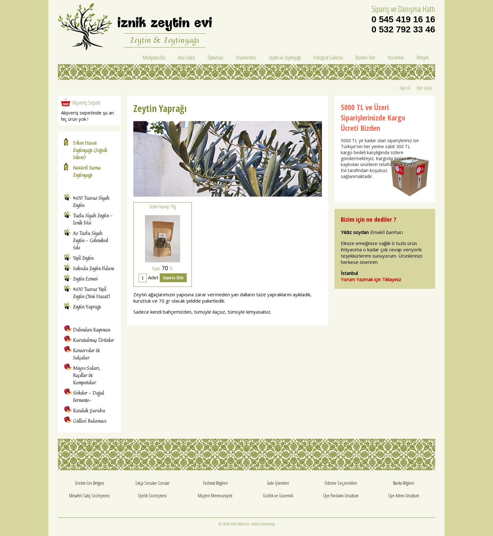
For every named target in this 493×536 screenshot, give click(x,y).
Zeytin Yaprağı (87, 306)
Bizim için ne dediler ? (368, 219)
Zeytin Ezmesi (85, 278)
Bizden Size (365, 57)
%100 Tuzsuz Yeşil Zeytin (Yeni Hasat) (91, 293)
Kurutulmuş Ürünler (93, 340)
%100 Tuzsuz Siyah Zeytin (91, 201)
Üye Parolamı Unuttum (340, 495)
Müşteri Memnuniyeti (215, 495)
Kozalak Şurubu (89, 410)
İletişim (423, 57)
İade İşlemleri (278, 483)
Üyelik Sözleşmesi (152, 495)
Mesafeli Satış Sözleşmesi (89, 495)
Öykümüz (215, 57)
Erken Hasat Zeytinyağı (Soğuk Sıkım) (90, 150)
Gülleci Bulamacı (89, 421)
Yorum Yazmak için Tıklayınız (371, 279)
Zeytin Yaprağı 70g (162, 206)
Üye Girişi (424, 88)
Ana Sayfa (186, 57)
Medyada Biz (154, 57)
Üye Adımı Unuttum (403, 495)
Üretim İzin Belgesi (89, 483)
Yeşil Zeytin (83, 258)
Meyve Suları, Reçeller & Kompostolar (86, 375)
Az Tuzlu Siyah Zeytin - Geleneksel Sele (90, 240)
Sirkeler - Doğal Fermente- (88, 396)
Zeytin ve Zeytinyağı (285, 57)
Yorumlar (396, 57)
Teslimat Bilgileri (215, 483)
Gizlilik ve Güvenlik (278, 495)
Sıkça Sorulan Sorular (152, 483)
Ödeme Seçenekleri (340, 483)
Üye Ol (405, 88)
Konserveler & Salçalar (87, 354)
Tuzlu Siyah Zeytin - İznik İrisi (93, 219)
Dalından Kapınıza (91, 329)
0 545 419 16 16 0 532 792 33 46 (403, 24)
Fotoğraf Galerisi (328, 57)
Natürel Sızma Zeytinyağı (87, 171)
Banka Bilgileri (403, 483)
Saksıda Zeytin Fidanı (93, 268)
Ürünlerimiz (246, 57)
